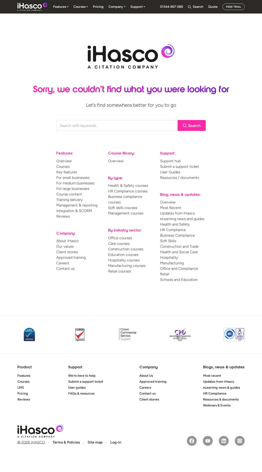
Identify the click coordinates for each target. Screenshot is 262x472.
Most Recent (170, 207)
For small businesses (72, 177)
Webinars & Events (216, 405)
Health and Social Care (179, 252)
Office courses (120, 238)
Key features (66, 172)
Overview (64, 161)
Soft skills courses (122, 207)
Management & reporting (76, 205)
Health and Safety (175, 224)
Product (24, 367)
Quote (213, 7)
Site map (95, 442)
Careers (62, 263)
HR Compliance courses (128, 191)
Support (75, 367)
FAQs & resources (81, 393)
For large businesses (72, 188)
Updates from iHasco (177, 213)
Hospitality (169, 257)
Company (148, 367)
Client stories (67, 252)
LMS (20, 387)
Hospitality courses (124, 260)
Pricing (22, 393)
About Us (146, 376)
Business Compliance (177, 235)
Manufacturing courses (127, 265)
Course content (69, 194)
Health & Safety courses (128, 185)
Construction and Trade (179, 246)
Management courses (125, 213)
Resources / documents (179, 177)
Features (23, 376)
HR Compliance (173, 230)
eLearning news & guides (221, 387)
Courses (63, 166)
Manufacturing (172, 263)
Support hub (170, 161)
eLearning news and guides (182, 219)
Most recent (212, 376)
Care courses (119, 243)
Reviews (63, 216)
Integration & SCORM (74, 211)
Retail (164, 274)
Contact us (65, 268)
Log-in (115, 442)
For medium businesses (75, 183)
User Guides (170, 172)
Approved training (71, 257)
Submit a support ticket (179, 166)
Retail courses (119, 271)
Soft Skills (168, 241)
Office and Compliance (179, 268)
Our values (65, 246)
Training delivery (69, 199)
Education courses (123, 254)
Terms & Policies (66, 442)
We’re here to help (82, 376)
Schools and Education (179, 279)
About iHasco (67, 241)
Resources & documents (221, 399)
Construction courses (125, 249)
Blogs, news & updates (224, 367)
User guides (77, 387)
